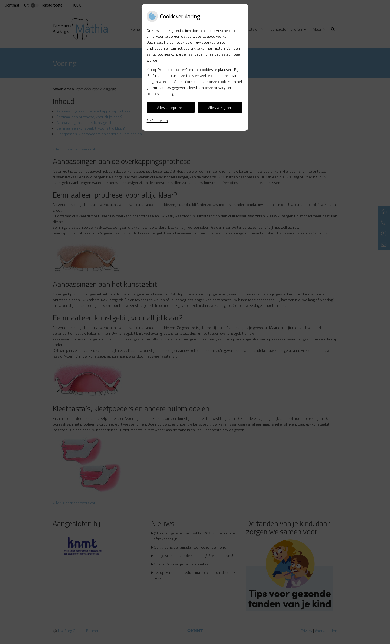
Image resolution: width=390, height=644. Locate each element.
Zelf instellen (157, 120)
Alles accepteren (170, 107)
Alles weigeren (220, 107)
